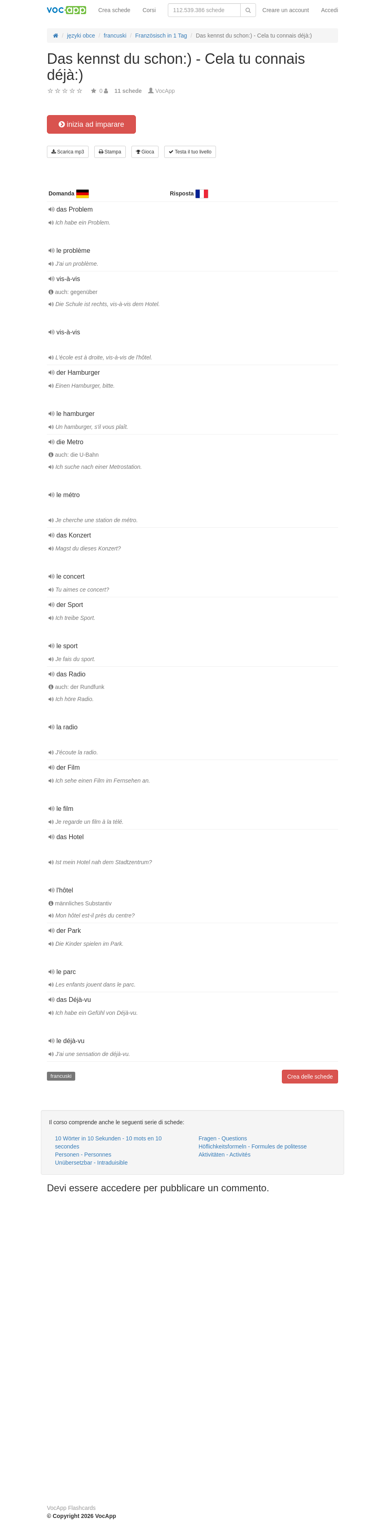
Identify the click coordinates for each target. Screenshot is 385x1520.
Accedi (329, 10)
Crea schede (114, 10)
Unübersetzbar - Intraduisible (91, 1162)
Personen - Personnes (83, 1154)
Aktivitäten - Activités (224, 1154)
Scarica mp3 (67, 152)
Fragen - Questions (223, 1138)
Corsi (149, 10)
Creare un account (285, 10)
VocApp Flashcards (71, 1508)
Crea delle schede (310, 1076)
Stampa (110, 152)
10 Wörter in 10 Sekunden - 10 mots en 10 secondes (108, 1142)
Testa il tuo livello (190, 152)
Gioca (145, 152)
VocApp (165, 91)
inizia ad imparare (91, 124)
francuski (61, 1076)
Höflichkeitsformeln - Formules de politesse (253, 1146)
